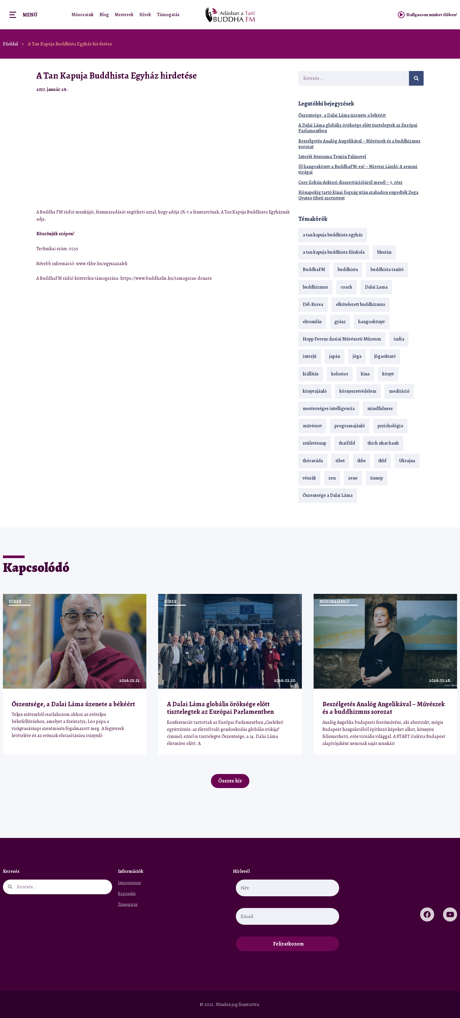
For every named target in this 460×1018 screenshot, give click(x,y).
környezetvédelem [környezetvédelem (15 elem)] (357, 391)
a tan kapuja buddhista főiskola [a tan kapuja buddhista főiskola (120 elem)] (334, 252)
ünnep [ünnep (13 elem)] (376, 478)
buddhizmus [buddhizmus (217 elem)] (315, 287)
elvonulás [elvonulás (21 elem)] (312, 322)
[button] (272, 89)
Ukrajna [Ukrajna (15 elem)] (407, 461)
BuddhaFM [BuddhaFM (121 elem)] (314, 269)
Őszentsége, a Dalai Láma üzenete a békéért (342, 115)
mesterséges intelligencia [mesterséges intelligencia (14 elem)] (329, 408)
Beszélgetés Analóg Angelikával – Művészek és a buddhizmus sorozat (359, 144)
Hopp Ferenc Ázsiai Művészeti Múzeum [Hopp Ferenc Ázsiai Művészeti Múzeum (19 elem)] (342, 339)
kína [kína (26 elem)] (365, 374)
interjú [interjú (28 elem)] (310, 356)
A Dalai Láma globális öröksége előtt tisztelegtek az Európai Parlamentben (357, 128)
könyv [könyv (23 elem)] (388, 374)
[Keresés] (416, 78)
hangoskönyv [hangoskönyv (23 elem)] (371, 322)
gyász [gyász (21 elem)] (340, 322)
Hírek (145, 14)
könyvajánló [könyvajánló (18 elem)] (315, 391)
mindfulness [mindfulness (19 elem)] (380, 408)
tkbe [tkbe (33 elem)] (361, 461)
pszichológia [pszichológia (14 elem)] (390, 426)
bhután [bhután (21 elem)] (384, 252)
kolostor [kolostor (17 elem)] (339, 374)
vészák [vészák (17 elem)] (309, 478)
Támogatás (168, 14)
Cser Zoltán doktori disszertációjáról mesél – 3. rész (350, 182)
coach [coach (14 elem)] (346, 287)
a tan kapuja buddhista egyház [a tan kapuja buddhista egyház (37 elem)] (333, 235)
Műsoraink (83, 14)
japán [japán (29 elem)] (334, 356)
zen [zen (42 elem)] (332, 478)
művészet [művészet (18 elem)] (312, 426)
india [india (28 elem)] (399, 339)
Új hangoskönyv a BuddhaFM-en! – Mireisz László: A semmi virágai (357, 169)
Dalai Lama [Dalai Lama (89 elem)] (376, 287)
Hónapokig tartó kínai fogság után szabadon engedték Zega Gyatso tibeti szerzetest (358, 195)
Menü (30, 14)
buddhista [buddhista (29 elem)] (348, 269)
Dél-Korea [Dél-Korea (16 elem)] (313, 304)
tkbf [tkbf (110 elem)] (382, 461)
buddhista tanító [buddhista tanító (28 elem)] (387, 269)
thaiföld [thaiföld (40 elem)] (347, 443)
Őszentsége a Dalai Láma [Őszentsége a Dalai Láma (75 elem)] (328, 495)
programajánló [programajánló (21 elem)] (349, 426)
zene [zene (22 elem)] (353, 478)
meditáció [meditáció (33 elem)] (399, 391)
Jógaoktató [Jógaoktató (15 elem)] (385, 356)
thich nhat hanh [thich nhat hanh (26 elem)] (383, 443)
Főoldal (10, 44)
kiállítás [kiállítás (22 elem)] (311, 374)
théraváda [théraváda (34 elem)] (313, 461)
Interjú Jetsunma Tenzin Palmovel (332, 156)
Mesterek (124, 14)
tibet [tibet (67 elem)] (340, 461)
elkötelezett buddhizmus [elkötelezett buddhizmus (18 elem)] (360, 304)
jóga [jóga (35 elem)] (357, 356)
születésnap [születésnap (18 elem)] (314, 443)
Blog (104, 14)
